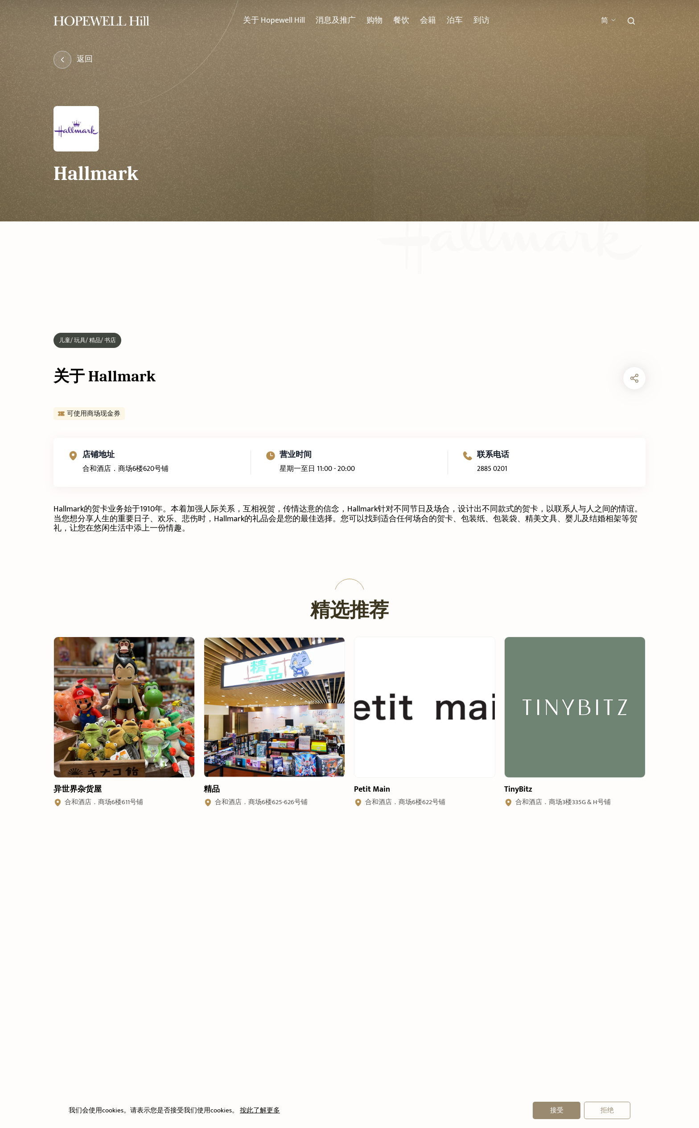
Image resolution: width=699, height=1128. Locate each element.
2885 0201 (492, 488)
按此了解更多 (259, 1110)
